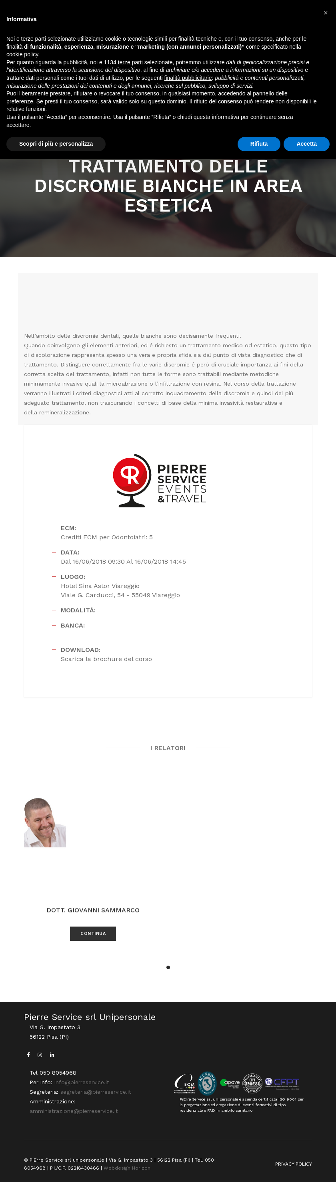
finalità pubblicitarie (188, 78)
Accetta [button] (306, 144)
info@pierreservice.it (81, 1082)
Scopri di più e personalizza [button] (56, 144)
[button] (325, 12)
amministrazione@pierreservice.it (74, 1111)
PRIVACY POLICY (293, 1164)
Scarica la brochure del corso (106, 659)
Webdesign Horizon (127, 1168)
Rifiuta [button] (259, 144)
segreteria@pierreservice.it (95, 1092)
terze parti (130, 62)
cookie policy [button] (22, 54)
